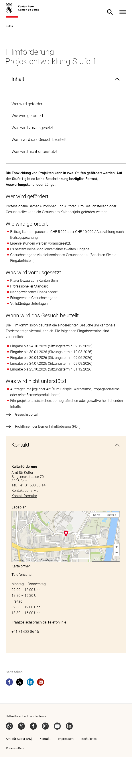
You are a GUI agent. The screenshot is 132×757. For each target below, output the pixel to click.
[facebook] (9, 682)
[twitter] (19, 682)
